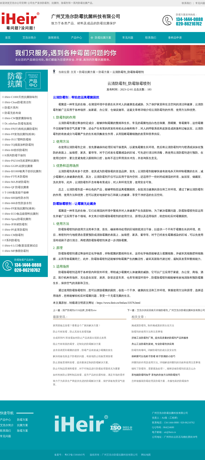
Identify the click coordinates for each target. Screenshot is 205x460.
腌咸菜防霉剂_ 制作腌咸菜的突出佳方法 (153, 325)
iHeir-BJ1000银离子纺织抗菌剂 (23, 171)
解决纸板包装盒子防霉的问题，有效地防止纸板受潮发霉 (83, 356)
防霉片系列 (11, 107)
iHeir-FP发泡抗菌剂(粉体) (20, 134)
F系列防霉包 (12, 240)
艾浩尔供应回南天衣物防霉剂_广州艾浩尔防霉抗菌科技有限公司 (171, 310)
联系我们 (186, 3)
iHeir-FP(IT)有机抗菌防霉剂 (21, 128)
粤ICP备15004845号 (75, 454)
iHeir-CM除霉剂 (14, 235)
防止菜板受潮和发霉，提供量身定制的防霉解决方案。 (81, 362)
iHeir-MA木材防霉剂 (17, 181)
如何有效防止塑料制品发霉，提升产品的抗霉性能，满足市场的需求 (89, 375)
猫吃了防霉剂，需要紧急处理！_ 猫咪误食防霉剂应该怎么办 (164, 368)
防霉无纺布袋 (13, 112)
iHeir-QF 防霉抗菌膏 (17, 187)
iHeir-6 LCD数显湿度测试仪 (21, 245)
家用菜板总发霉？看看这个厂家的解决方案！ (77, 325)
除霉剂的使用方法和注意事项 (147, 331)
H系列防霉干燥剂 (15, 155)
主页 (73, 72)
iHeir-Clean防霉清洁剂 (18, 102)
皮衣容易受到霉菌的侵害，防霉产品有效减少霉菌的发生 (83, 350)
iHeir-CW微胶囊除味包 (18, 118)
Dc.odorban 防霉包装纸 (18, 123)
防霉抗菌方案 (87, 72)
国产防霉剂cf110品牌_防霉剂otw (80, 310)
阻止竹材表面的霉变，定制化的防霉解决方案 (77, 344)
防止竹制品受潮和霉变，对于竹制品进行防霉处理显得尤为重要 (86, 368)
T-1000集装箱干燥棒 (17, 192)
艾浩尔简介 (7, 425)
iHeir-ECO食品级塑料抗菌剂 (21, 213)
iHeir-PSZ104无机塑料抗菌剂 (22, 160)
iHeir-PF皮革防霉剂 (16, 229)
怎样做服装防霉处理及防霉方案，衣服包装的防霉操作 (160, 381)
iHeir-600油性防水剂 (17, 197)
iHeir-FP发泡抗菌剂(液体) (20, 208)
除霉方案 (22, 430)
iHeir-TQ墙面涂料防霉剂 (19, 144)
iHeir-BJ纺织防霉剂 (16, 150)
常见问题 (200, 3)
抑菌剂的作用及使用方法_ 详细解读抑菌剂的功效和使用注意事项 (166, 362)
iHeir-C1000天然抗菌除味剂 (21, 97)
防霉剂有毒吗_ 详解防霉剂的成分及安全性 (154, 350)
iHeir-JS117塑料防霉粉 (18, 139)
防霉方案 (104, 72)
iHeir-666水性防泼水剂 (18, 203)
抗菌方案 (22, 425)
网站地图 (146, 454)
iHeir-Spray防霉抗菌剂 (18, 219)
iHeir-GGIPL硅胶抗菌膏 (19, 166)
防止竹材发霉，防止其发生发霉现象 (72, 331)
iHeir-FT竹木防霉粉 (16, 176)
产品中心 (5, 419)
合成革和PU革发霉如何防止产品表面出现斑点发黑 (79, 338)
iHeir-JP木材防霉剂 (16, 224)
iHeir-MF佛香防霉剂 (17, 250)
